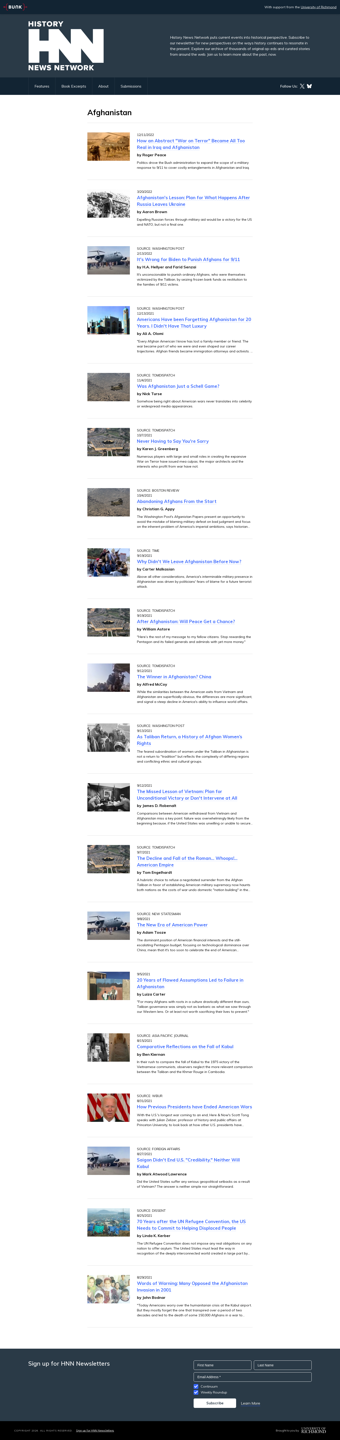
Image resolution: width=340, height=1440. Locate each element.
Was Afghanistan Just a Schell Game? (178, 386)
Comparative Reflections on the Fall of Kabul (185, 1046)
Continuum (209, 1386)
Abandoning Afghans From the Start (177, 501)
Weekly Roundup (214, 1392)
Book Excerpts (73, 86)
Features (41, 86)
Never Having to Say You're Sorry (173, 441)
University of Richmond (318, 7)
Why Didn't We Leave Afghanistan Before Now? (189, 561)
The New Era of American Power (172, 925)
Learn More (250, 1403)
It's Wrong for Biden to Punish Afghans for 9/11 (188, 259)
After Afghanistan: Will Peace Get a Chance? (186, 621)
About (103, 86)
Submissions (131, 86)
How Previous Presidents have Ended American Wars (194, 1107)
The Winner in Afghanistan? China (174, 677)
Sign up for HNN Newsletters (95, 1430)
